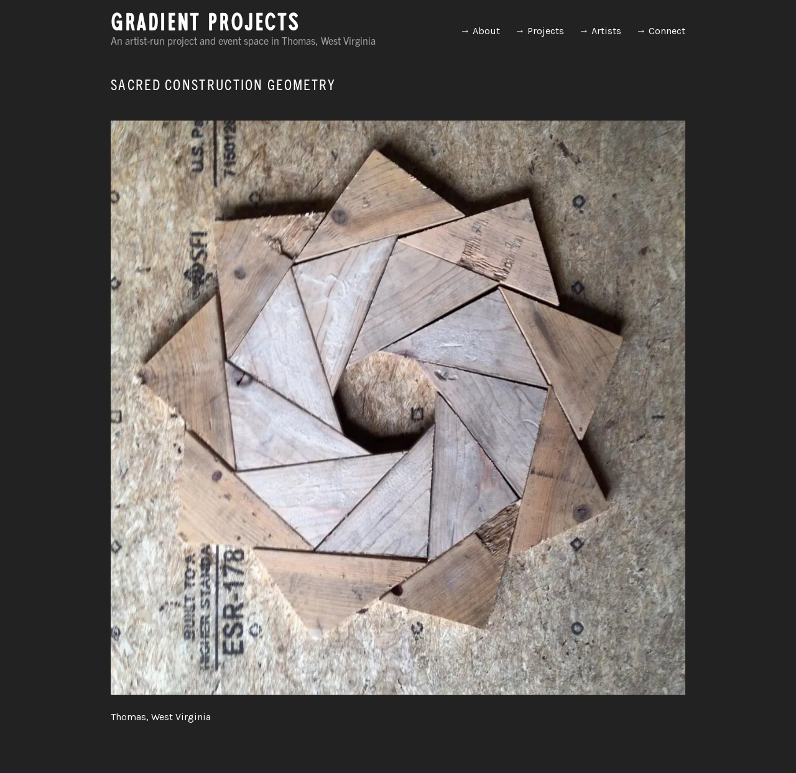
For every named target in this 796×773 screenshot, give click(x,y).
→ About (480, 31)
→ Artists (600, 31)
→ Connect (660, 31)
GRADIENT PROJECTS (205, 26)
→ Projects (539, 31)
